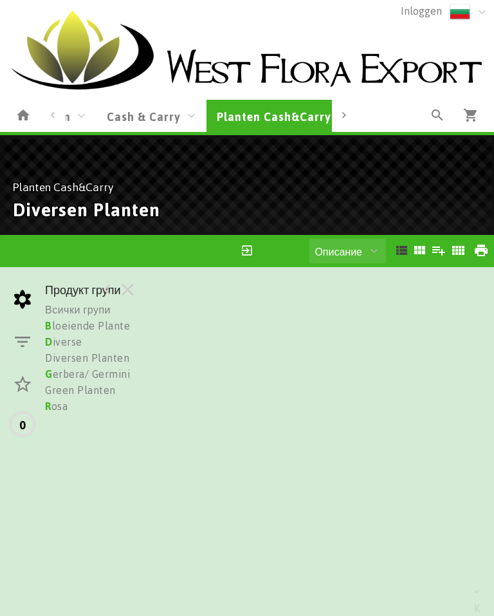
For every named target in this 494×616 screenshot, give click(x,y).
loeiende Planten (90, 325)
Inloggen (421, 11)
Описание (338, 251)
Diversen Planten (87, 357)
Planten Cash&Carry (274, 116)
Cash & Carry (144, 116)
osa (56, 406)
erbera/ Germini (87, 374)
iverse (63, 341)
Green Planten (80, 390)
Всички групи (78, 309)
